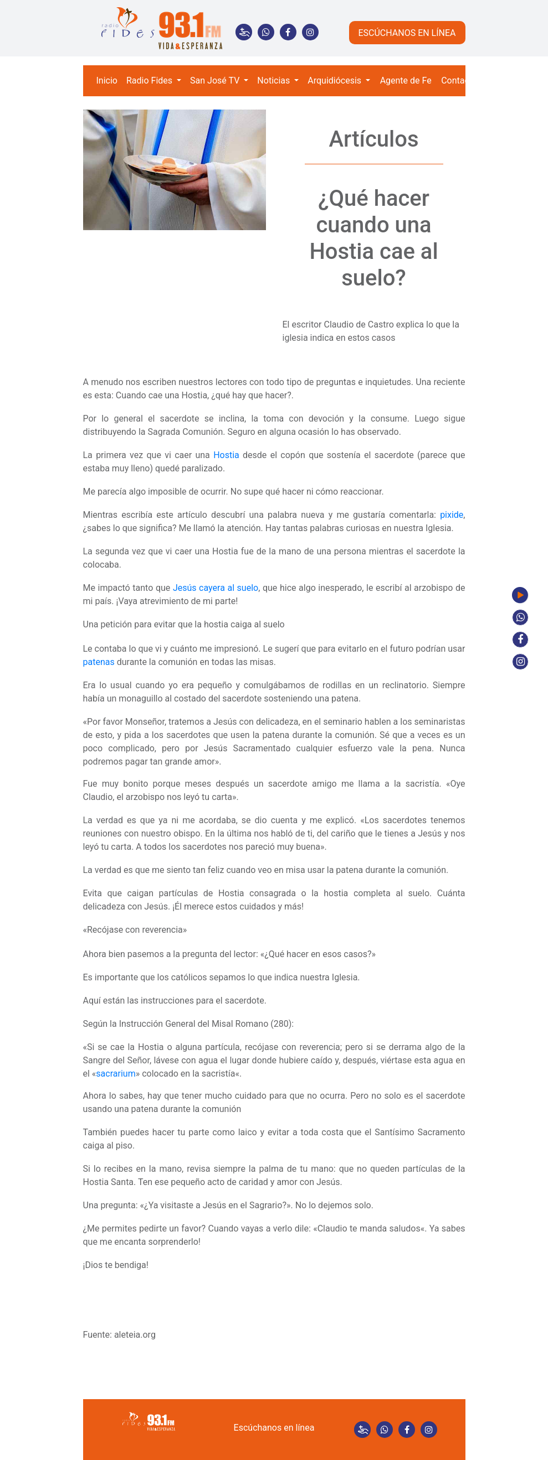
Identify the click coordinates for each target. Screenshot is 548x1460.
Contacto (459, 80)
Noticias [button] (274, 80)
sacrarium (115, 1073)
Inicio (106, 80)
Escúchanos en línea (274, 1427)
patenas (99, 662)
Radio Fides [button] (150, 80)
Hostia (226, 455)
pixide (451, 515)
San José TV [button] (216, 80)
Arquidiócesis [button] (335, 80)
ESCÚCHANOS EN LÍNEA (406, 33)
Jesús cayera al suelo (215, 588)
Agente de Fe (406, 80)
